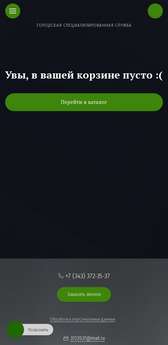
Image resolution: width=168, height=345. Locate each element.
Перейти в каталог (84, 101)
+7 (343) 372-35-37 (87, 276)
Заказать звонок (84, 294)
